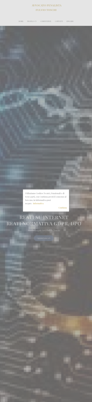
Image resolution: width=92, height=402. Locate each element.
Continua (62, 207)
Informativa (38, 203)
